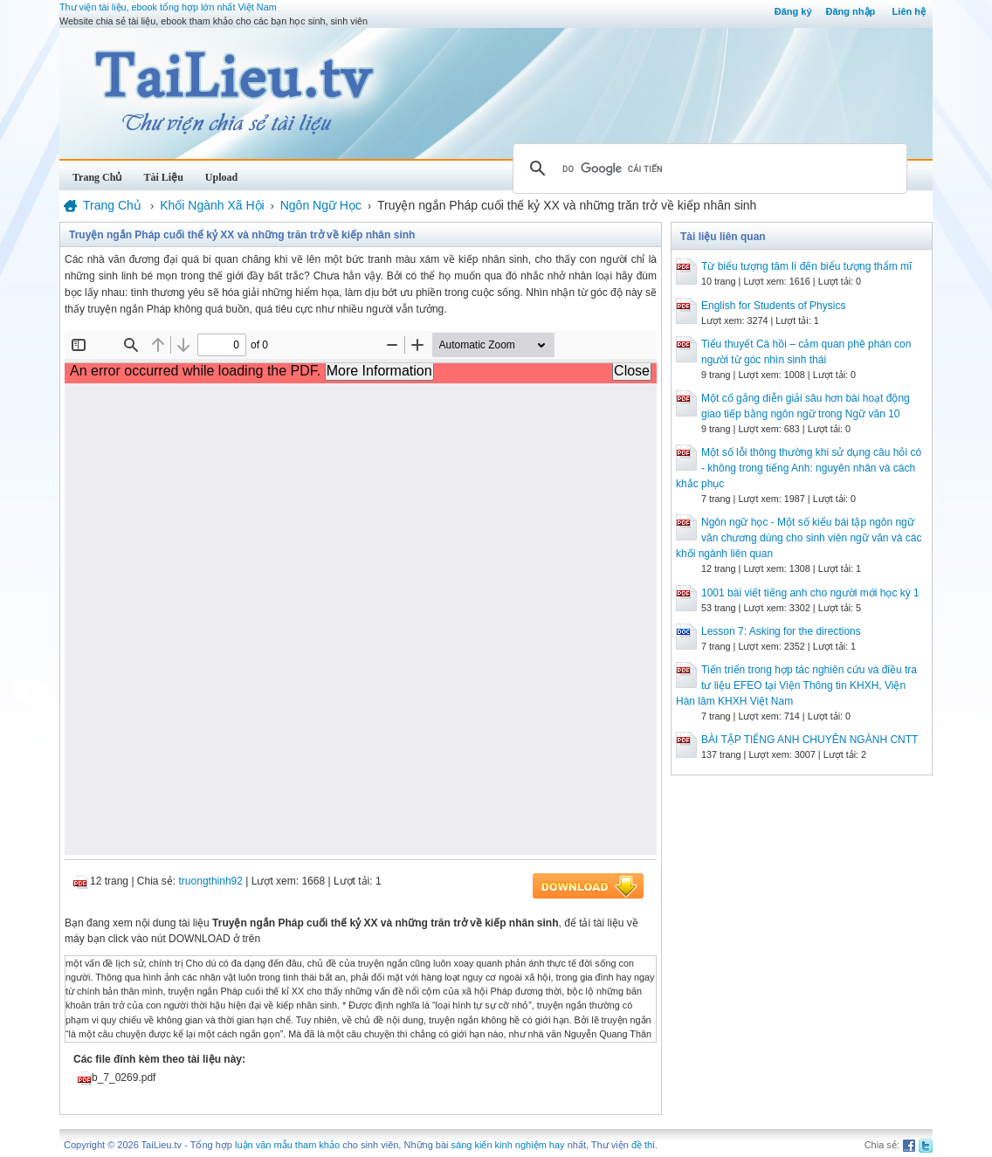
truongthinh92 (211, 881)
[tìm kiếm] (707, 168)
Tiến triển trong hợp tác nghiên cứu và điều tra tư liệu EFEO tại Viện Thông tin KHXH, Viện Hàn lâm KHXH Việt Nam (796, 685)
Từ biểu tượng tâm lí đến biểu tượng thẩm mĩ (806, 266)
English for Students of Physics (773, 306)
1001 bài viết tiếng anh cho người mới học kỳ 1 (810, 593)
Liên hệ (909, 11)
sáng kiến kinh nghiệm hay (508, 1145)
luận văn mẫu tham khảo (287, 1145)
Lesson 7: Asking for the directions (781, 631)
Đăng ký (793, 11)
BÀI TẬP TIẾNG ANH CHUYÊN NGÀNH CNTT (809, 739)
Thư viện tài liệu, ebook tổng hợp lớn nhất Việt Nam (168, 7)
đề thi (643, 1145)
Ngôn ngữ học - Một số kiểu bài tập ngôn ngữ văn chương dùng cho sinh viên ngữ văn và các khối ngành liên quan (799, 538)
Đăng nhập (851, 11)
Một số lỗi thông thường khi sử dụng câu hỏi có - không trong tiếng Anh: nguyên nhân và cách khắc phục (798, 468)
